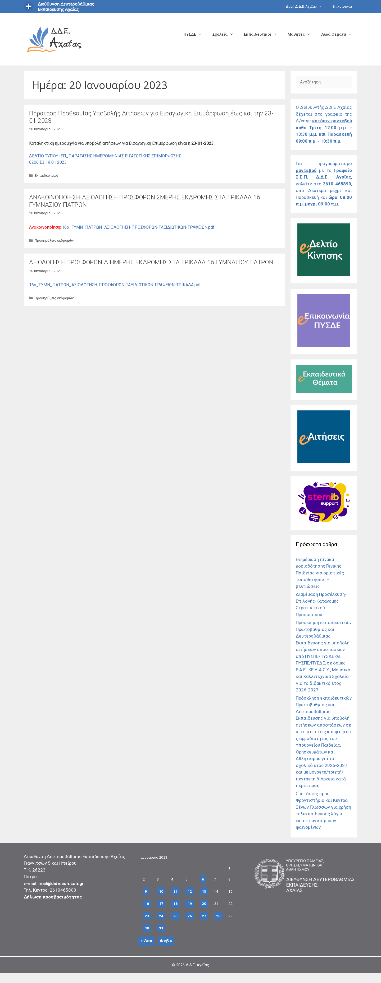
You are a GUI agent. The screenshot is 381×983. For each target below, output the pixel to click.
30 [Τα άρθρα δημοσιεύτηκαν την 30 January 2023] (147, 928)
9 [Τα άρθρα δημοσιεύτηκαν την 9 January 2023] (146, 891)
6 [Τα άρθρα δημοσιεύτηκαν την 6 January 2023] (203, 879)
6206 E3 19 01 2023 (48, 162)
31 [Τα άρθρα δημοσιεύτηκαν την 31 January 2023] (161, 928)
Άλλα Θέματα (339, 34)
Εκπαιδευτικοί (263, 34)
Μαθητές (302, 34)
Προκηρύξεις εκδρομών (54, 240)
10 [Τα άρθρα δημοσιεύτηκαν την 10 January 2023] (161, 891)
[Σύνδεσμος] (323, 274)
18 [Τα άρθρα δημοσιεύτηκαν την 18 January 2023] (175, 903)
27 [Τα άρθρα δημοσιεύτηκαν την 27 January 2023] (204, 916)
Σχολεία (225, 34)
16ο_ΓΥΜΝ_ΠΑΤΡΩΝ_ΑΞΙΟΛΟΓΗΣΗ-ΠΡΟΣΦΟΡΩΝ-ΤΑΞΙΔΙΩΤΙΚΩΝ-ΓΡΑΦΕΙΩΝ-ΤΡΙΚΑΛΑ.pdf (115, 284)
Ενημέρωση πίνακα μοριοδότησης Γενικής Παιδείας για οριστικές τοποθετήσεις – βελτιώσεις (320, 573)
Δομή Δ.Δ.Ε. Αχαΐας (306, 6)
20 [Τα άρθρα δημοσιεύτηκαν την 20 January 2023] (204, 903)
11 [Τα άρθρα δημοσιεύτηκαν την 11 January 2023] (175, 891)
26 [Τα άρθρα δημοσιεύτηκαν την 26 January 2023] (190, 916)
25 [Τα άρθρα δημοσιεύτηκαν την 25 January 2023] (175, 916)
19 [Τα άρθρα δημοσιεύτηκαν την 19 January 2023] (190, 903)
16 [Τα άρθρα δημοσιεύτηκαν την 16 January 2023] (147, 903)
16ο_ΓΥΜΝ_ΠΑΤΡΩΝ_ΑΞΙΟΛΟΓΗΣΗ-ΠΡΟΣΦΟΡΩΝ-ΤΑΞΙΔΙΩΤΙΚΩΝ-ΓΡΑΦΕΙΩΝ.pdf (138, 227)
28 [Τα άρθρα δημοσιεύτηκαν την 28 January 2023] (218, 916)
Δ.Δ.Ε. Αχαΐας (197, 965)
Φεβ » (166, 940)
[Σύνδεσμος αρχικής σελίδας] (54, 38)
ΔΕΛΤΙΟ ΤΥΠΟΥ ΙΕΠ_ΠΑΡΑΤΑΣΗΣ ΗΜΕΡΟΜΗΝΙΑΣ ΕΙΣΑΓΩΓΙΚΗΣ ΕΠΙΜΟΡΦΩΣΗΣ (105, 155)
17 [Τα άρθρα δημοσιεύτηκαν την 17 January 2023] (161, 903)
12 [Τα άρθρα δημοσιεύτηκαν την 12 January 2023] (190, 891)
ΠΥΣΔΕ (195, 34)
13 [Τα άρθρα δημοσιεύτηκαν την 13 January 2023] (204, 891)
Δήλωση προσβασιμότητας (53, 897)
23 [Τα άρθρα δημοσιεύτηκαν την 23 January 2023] (147, 916)
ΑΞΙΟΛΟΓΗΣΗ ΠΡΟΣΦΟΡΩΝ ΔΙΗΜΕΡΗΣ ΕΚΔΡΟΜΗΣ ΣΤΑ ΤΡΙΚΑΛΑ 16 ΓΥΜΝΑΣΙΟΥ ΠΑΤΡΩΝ (151, 262)
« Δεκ (146, 940)
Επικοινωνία (342, 6)
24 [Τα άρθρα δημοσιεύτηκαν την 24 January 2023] (161, 916)
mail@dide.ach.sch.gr (61, 883)
